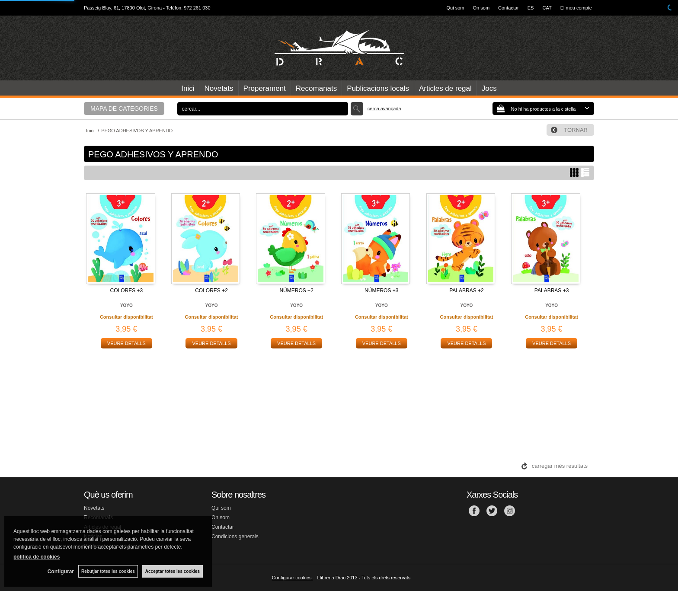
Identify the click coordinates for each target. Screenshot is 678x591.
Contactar (508, 7)
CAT (546, 7)
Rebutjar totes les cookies (108, 571)
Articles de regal (445, 88)
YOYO (126, 305)
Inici (187, 88)
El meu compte (576, 7)
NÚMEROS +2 (296, 291)
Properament (264, 88)
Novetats (218, 88)
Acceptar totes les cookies (172, 571)
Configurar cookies (292, 577)
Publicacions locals (378, 88)
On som (481, 7)
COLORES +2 (211, 291)
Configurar (61, 572)
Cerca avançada (384, 108)
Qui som (455, 7)
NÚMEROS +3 (381, 291)
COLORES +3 (126, 291)
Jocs (489, 88)
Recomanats (316, 88)
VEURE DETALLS (126, 343)
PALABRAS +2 (466, 291)
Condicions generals (235, 536)
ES (531, 7)
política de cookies (36, 557)
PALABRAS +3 (551, 291)
